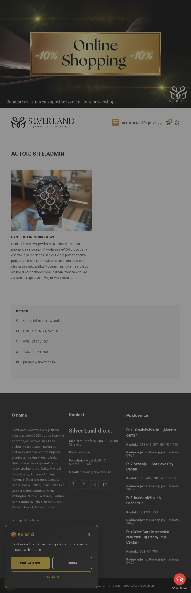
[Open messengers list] (180, 579)
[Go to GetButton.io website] (179, 588)
